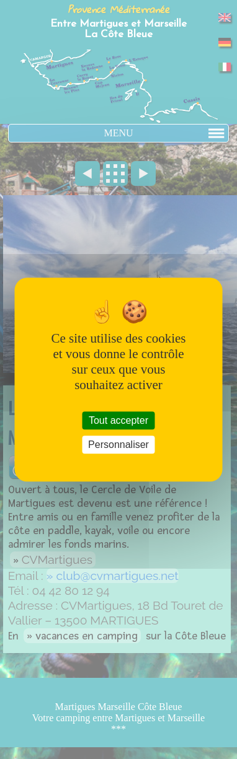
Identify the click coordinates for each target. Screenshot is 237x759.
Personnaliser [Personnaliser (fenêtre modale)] (118, 444)
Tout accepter (118, 420)
